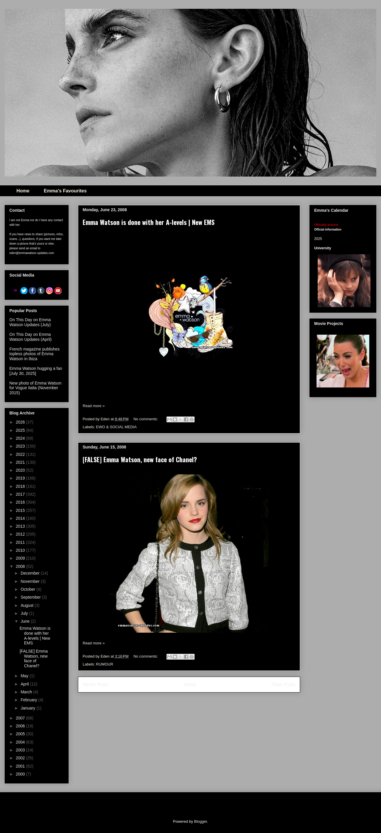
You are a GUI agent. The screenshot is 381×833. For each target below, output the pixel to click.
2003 (21, 750)
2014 (21, 518)
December (30, 573)
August (27, 605)
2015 (21, 510)
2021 (21, 462)
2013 (21, 526)
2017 (21, 494)
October (28, 589)
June (25, 621)
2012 (21, 534)
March (27, 692)
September (31, 597)
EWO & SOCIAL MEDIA (116, 427)
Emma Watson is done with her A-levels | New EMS (149, 222)
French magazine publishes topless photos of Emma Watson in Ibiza (34, 354)
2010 (21, 550)
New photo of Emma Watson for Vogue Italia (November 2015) (35, 388)
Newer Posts (95, 684)
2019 (21, 478)
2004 (21, 742)
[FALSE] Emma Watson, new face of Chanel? (140, 459)
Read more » (94, 406)
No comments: (146, 419)
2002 (21, 758)
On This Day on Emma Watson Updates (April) (30, 337)
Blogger (200, 821)
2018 (21, 486)
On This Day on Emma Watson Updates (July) (30, 322)
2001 (21, 766)
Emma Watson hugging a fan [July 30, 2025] (35, 371)
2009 (21, 558)
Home (22, 190)
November (30, 581)
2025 (21, 430)
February (29, 699)
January (28, 708)
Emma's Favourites (65, 190)
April (25, 684)
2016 (21, 502)
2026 (21, 422)
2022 (21, 454)
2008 (21, 566)
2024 (21, 438)
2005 (21, 734)
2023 (21, 446)
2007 (21, 718)
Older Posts (283, 684)
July (25, 613)
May (25, 675)
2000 (21, 774)
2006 (21, 726)
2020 (21, 470)
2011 (21, 542)
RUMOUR (104, 664)
